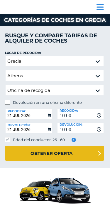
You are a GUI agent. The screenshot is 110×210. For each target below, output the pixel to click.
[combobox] (80, 114)
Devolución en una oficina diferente (47, 102)
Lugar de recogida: (23, 53)
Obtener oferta (51, 153)
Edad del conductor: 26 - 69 (39, 139)
